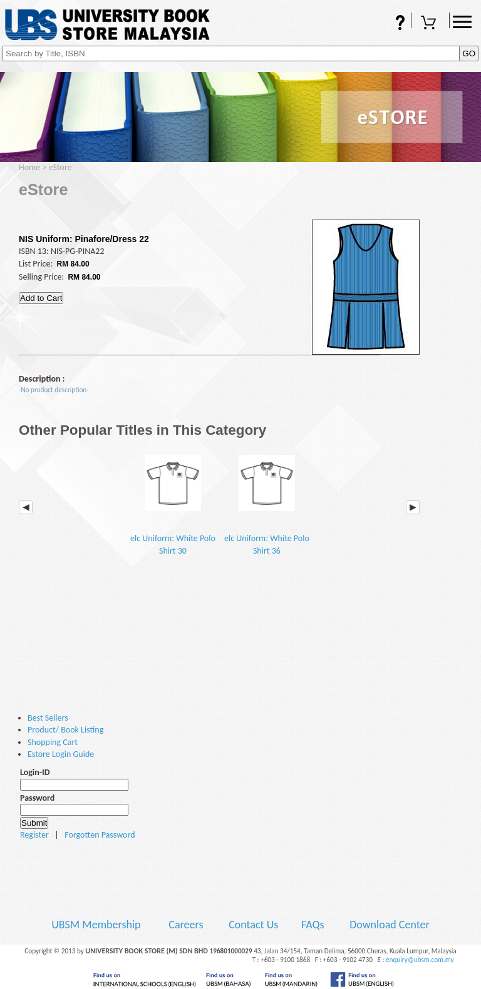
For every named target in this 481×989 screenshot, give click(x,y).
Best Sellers (48, 718)
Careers (185, 924)
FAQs (392, 24)
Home (29, 167)
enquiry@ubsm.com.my (420, 959)
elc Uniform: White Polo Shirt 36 (266, 500)
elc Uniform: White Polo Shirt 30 (172, 500)
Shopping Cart (430, 24)
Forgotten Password (100, 834)
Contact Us (255, 924)
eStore (60, 167)
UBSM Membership (97, 924)
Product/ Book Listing (65, 729)
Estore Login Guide (61, 754)
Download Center (389, 924)
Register (34, 834)
